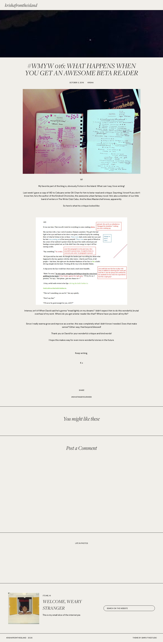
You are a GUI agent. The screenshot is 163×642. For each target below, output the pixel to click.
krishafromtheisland (21, 5)
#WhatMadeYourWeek (81, 397)
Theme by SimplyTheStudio (145, 638)
